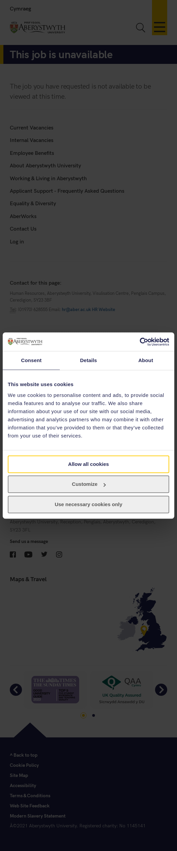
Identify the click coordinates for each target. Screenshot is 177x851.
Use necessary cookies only (88, 504)
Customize (89, 484)
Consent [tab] (31, 360)
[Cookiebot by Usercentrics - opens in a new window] (139, 341)
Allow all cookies (88, 464)
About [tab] (145, 360)
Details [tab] (88, 360)
